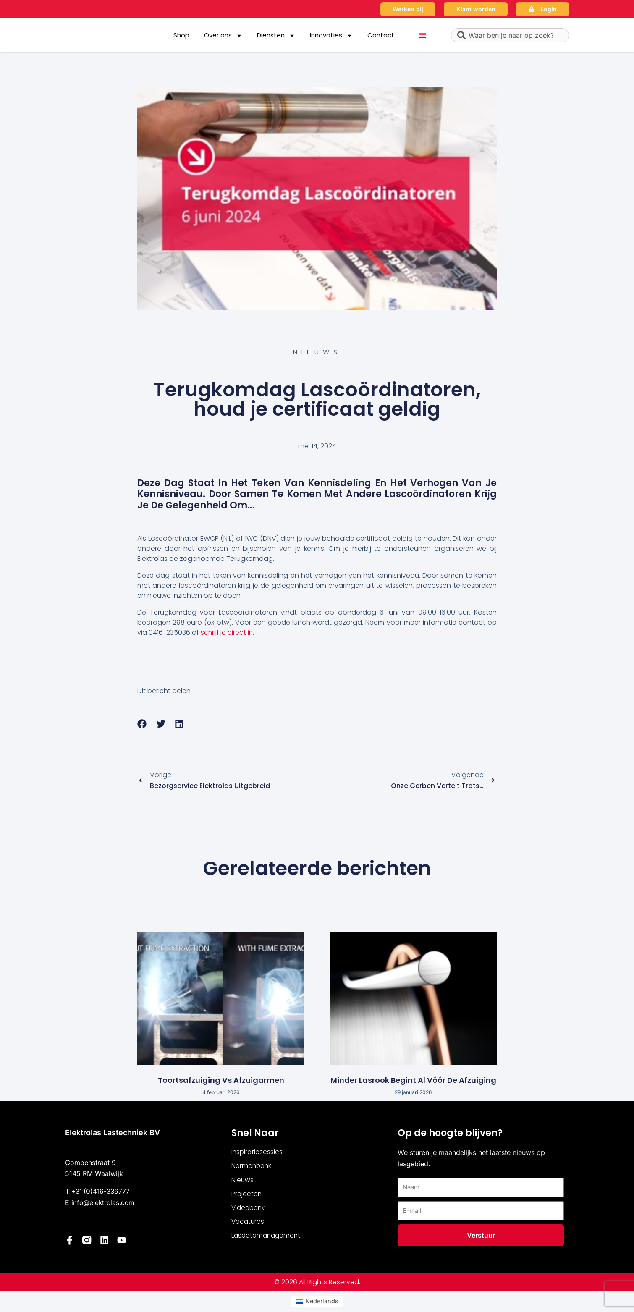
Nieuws (242, 1181)
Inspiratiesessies (257, 1152)
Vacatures (248, 1224)
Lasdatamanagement (267, 1238)
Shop (181, 35)
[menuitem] (422, 35)
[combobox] (510, 35)
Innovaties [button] (331, 35)
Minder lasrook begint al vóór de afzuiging (413, 1081)
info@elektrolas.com (103, 1203)
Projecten (246, 1195)
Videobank (249, 1210)
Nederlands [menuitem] (322, 1302)
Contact (380, 35)
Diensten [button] (276, 35)
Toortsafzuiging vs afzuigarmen (221, 1081)
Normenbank (252, 1167)
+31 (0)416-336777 (102, 1192)
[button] (142, 724)
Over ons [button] (223, 35)
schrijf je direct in (227, 632)
